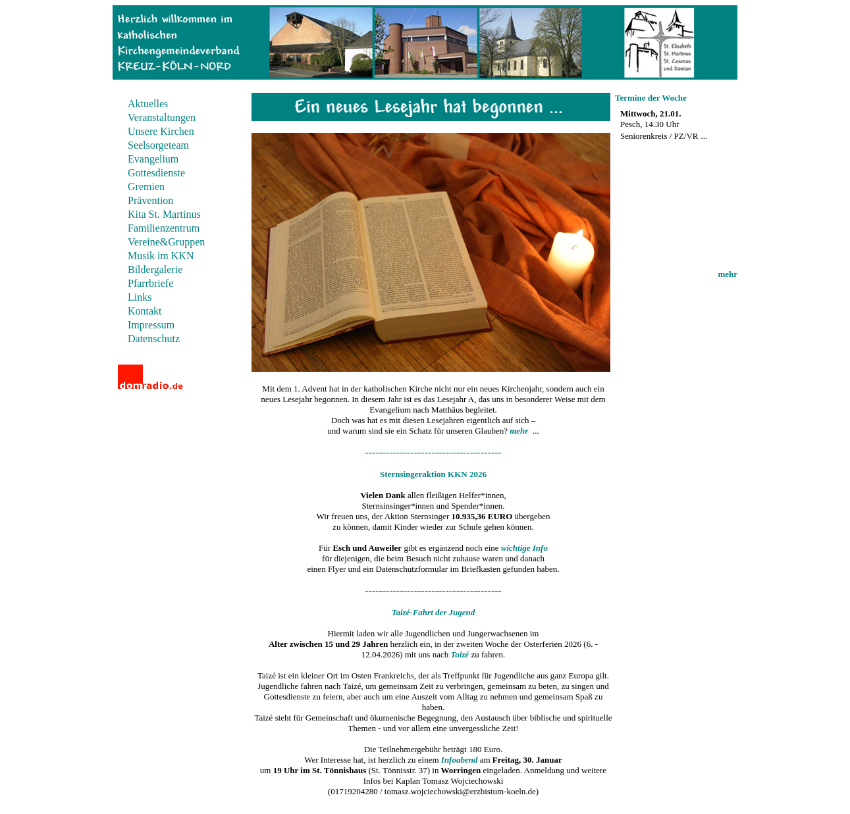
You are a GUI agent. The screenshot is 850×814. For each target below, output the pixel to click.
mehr (727, 274)
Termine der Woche (651, 98)
